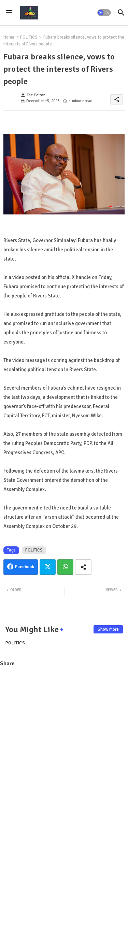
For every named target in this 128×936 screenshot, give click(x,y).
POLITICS (29, 37)
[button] (104, 12)
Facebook (24, 567)
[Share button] (83, 567)
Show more (108, 629)
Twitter (48, 567)
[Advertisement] (64, 305)
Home (8, 37)
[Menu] (9, 12)
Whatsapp (65, 567)
